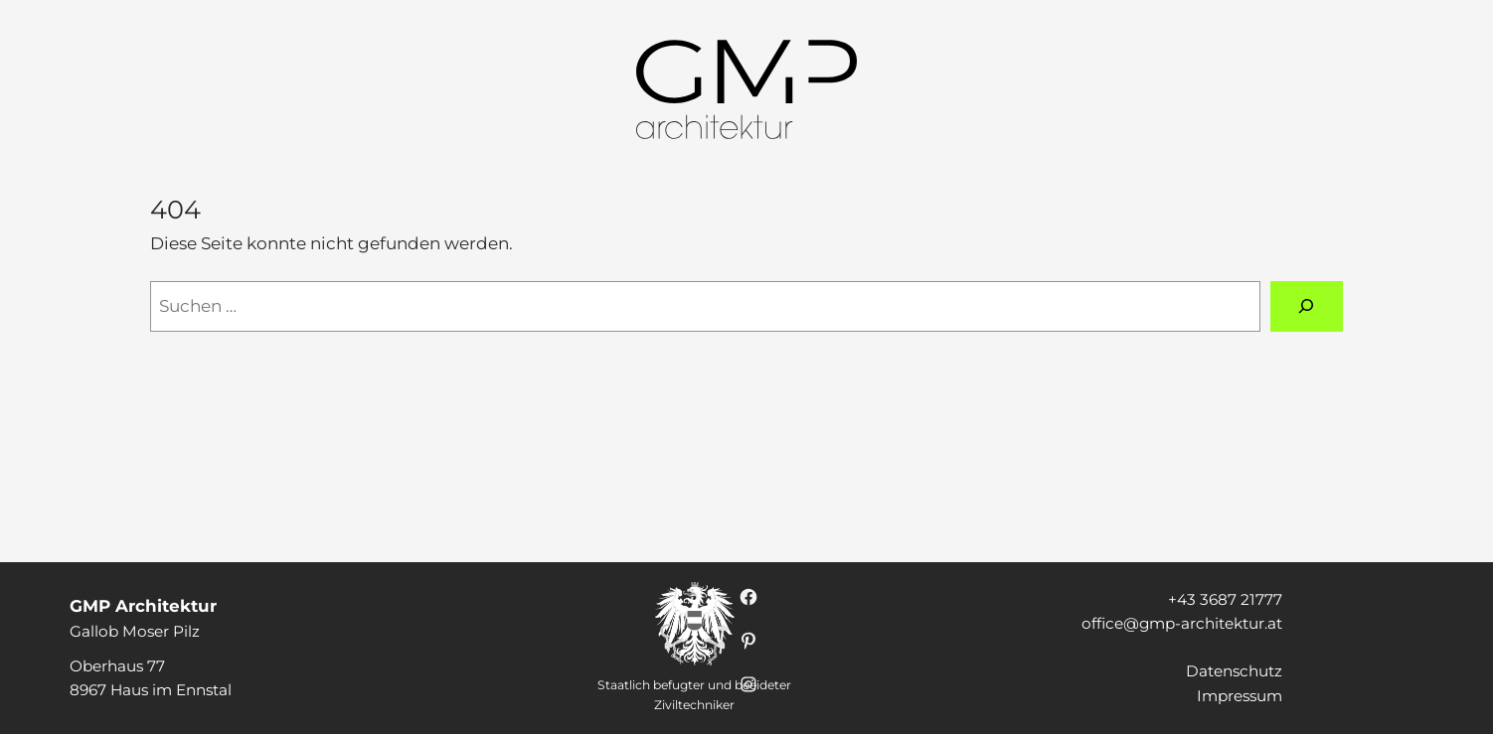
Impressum (1239, 695)
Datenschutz (1234, 670)
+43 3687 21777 (1225, 599)
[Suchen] (1306, 306)
